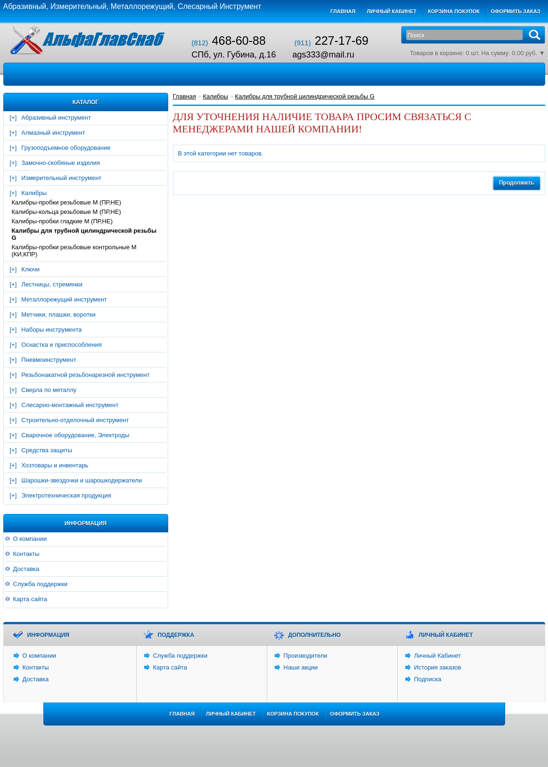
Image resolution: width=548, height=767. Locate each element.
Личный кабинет (392, 11)
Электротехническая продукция (66, 495)
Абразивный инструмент (56, 117)
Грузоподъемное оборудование (65, 147)
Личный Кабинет (437, 655)
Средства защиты (46, 450)
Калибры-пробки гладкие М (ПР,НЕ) (62, 221)
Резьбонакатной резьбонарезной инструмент (85, 374)
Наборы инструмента (51, 329)
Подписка (428, 679)
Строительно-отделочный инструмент (75, 420)
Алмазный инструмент (53, 132)
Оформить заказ (515, 11)
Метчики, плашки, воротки (58, 314)
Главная (342, 11)
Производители (305, 655)
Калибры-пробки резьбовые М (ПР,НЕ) (67, 202)
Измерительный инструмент (61, 177)
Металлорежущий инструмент (63, 299)
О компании (30, 538)
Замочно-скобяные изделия (60, 162)
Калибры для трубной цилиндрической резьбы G (84, 234)
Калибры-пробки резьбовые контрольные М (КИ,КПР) (74, 251)
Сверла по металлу (48, 389)
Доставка (26, 568)
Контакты (26, 553)
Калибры (34, 192)
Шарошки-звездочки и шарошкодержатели (81, 480)
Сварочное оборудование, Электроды (75, 435)
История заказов (437, 667)
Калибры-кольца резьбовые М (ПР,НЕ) (66, 211)
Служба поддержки (40, 583)
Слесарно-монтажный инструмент (69, 404)
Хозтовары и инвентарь (54, 465)
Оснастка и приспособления (61, 344)
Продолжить (516, 183)
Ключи (30, 269)
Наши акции (301, 667)
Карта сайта (30, 599)
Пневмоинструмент (48, 359)
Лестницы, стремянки (51, 284)
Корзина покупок (454, 11)
